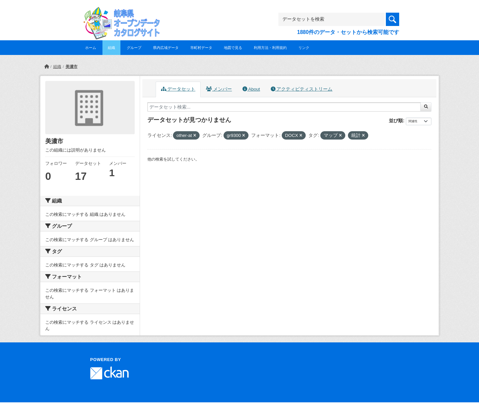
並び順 (396, 120)
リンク (303, 48)
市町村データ (201, 48)
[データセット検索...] (284, 107)
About (251, 89)
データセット (178, 89)
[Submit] (425, 107)
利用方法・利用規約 (270, 48)
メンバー (219, 89)
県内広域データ (166, 48)
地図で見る (233, 48)
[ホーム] (46, 66)
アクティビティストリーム (302, 89)
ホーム (90, 48)
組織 (111, 48)
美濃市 (72, 66)
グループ (134, 48)
